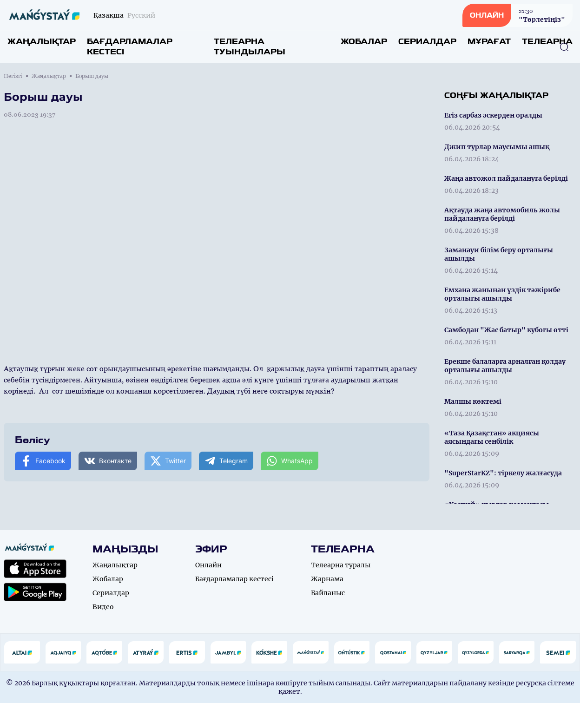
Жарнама (327, 579)
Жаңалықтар (41, 41)
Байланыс (328, 593)
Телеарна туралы (340, 565)
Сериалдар (427, 41)
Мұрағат (489, 41)
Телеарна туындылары (249, 46)
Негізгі (13, 76)
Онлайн (208, 565)
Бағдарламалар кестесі (129, 46)
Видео (103, 607)
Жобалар (364, 41)
